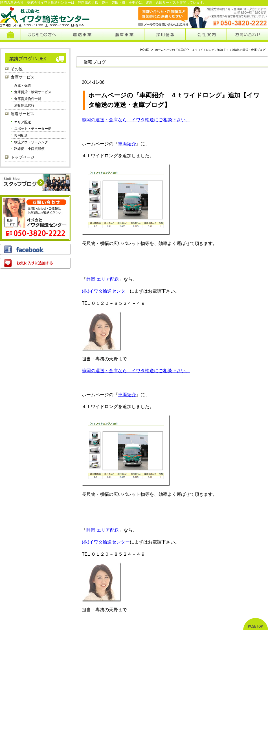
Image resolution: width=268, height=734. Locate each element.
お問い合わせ (247, 35)
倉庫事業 (123, 35)
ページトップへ (255, 624)
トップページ (10, 35)
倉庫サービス (22, 77)
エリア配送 (22, 122)
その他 (17, 69)
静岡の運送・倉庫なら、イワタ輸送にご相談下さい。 (136, 119)
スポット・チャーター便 (32, 129)
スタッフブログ (35, 182)
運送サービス (22, 114)
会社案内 (206, 35)
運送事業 (82, 35)
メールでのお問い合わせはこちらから (157, 17)
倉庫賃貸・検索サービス (32, 92)
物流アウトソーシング (31, 142)
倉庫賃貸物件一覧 (27, 99)
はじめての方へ (41, 35)
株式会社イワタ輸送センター (45, 17)
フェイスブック (35, 249)
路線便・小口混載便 (29, 149)
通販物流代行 (24, 106)
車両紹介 (127, 143)
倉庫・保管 (22, 85)
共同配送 (21, 135)
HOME (144, 49)
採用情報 (165, 35)
